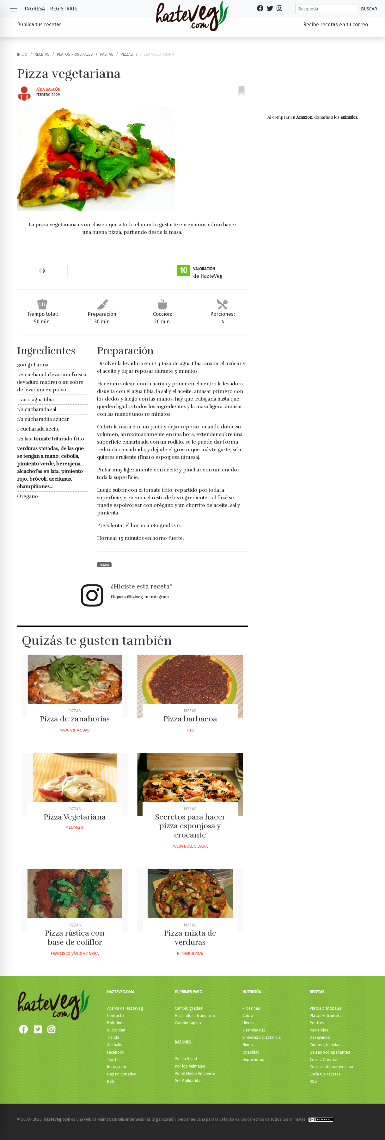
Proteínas (251, 1008)
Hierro (248, 1022)
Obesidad (251, 1052)
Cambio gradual (189, 1008)
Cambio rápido (188, 1022)
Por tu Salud (186, 1058)
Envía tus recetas (325, 1074)
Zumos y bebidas (325, 1044)
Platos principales (75, 54)
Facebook (115, 1052)
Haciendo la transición (195, 1015)
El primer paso (188, 991)
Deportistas (253, 1059)
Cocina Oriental (323, 1059)
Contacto (115, 1015)
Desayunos (320, 1037)
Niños (247, 1044)
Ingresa (35, 9)
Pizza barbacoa (190, 719)
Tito (190, 730)
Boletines (116, 1022)
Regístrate (64, 9)
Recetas (42, 54)
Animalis (114, 1044)
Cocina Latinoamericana (331, 1066)
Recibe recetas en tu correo (335, 25)
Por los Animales (190, 1066)
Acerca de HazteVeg (125, 1008)
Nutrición (251, 991)
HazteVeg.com (120, 991)
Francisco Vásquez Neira (75, 953)
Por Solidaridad (189, 1080)
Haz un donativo (122, 1074)
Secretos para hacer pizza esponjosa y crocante (190, 826)
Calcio (247, 1015)
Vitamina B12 (253, 1030)
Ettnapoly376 (190, 953)
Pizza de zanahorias (75, 719)
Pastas (106, 54)
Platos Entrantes (325, 1015)
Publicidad (116, 1030)
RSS (110, 1081)
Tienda (113, 1037)
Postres (317, 1022)
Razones (183, 1042)
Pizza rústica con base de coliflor (75, 937)
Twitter (113, 1059)
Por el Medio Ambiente (195, 1073)
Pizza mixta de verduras (190, 937)
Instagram (116, 1066)
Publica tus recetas (39, 25)
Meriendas (319, 1030)
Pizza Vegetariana (75, 817)
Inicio (22, 54)
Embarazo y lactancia (261, 1037)
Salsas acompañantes (330, 1052)
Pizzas (127, 54)
